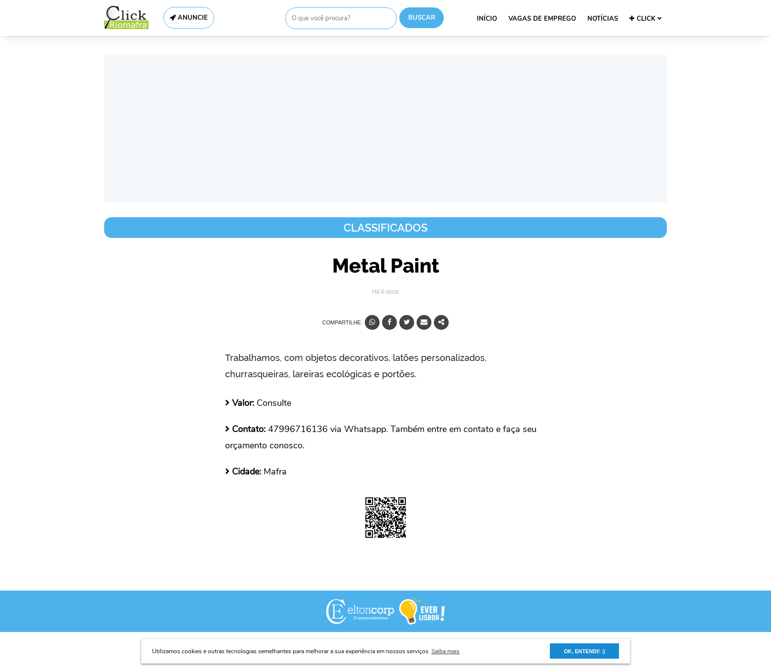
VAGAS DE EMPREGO (542, 18)
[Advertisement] (385, 128)
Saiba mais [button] (445, 651)
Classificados (385, 227)
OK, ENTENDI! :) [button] (584, 651)
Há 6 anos (385, 291)
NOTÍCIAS (602, 18)
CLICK (645, 18)
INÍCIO (487, 18)
